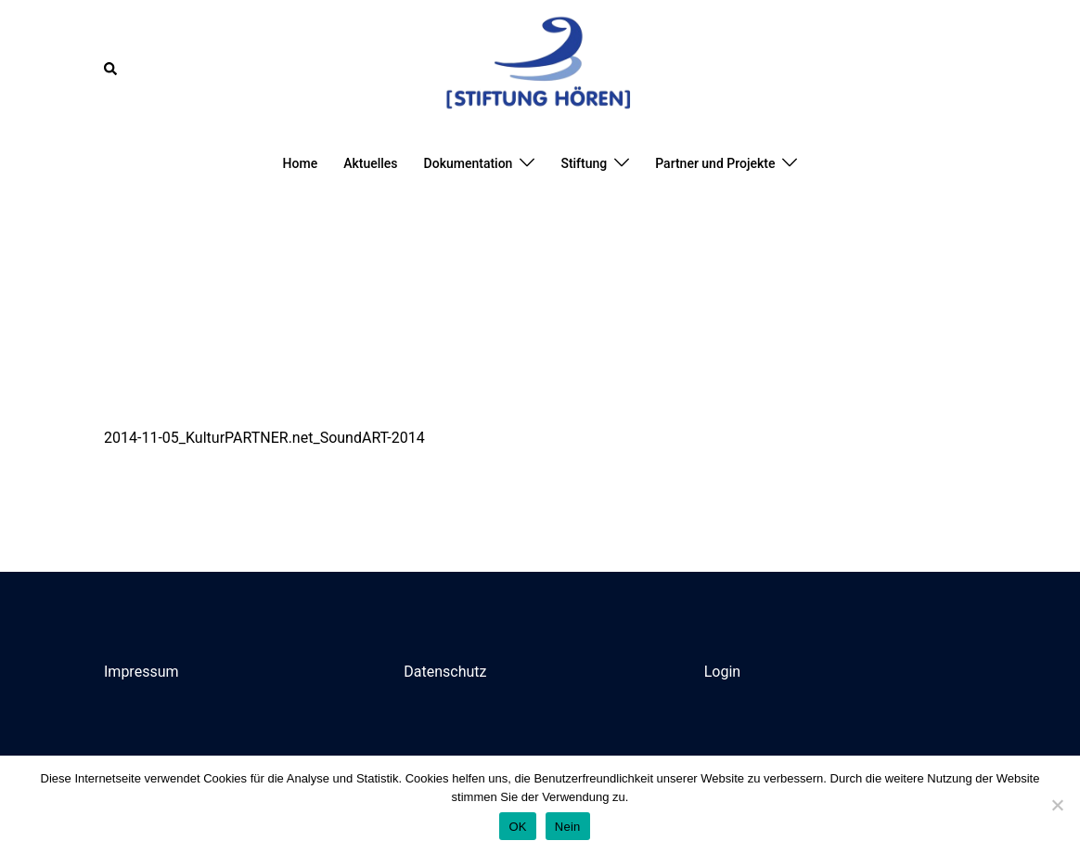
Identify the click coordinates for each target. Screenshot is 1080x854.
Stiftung (583, 163)
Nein (568, 827)
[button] (111, 68)
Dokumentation (468, 163)
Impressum (141, 671)
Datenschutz (445, 671)
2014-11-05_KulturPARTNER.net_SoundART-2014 (264, 437)
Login (722, 671)
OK (517, 827)
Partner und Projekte (715, 163)
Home (300, 163)
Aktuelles (370, 163)
